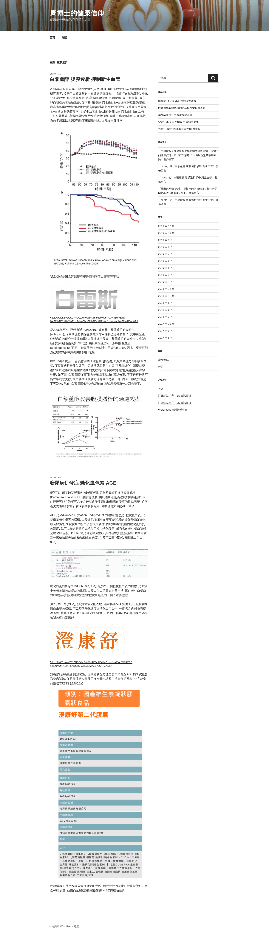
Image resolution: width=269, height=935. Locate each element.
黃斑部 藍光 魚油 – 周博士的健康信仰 (182, 188)
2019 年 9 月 (165, 240)
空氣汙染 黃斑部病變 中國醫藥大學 (178, 121)
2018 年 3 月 (165, 316)
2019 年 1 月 (165, 281)
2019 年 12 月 (166, 226)
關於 (64, 37)
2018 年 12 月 (166, 288)
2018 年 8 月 (165, 302)
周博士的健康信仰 (77, 13)
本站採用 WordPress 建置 (64, 926)
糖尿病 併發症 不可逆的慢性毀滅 (177, 101)
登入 (160, 388)
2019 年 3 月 (165, 274)
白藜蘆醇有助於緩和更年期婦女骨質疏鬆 (181, 107)
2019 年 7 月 (165, 253)
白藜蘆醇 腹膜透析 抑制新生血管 (85, 79)
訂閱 (174, 395)
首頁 (52, 37)
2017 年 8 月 (165, 337)
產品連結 (163, 359)
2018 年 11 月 (166, 295)
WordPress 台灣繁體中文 (173, 409)
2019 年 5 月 (165, 267)
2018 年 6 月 (165, 309)
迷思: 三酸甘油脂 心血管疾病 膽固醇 (179, 128)
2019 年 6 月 (165, 260)
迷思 (160, 366)
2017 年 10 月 (166, 323)
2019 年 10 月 (166, 232)
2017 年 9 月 (165, 330)
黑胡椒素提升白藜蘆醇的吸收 (175, 115)
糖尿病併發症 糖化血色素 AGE (83, 483)
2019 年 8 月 (165, 246)
